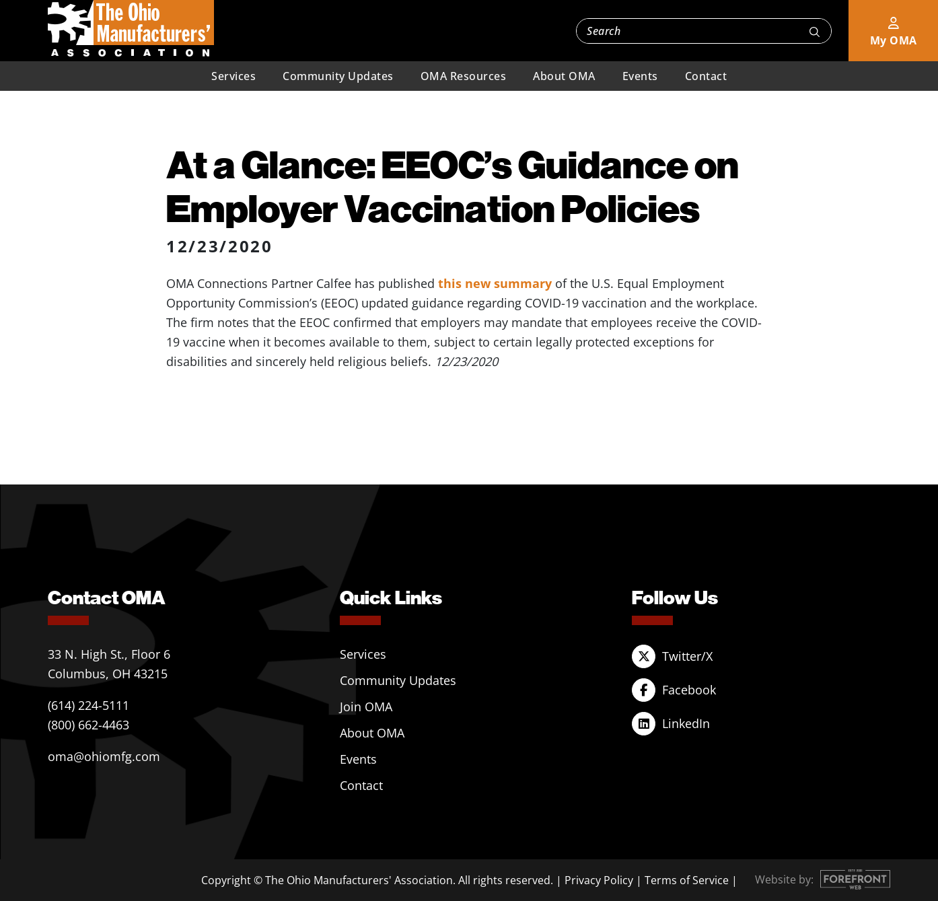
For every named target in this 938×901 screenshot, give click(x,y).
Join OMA (366, 706)
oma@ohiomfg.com (104, 756)
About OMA (564, 76)
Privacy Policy (599, 880)
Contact (706, 76)
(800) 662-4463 (88, 725)
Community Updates (338, 76)
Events (640, 76)
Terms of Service (687, 880)
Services (233, 76)
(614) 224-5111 (88, 705)
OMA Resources (464, 76)
